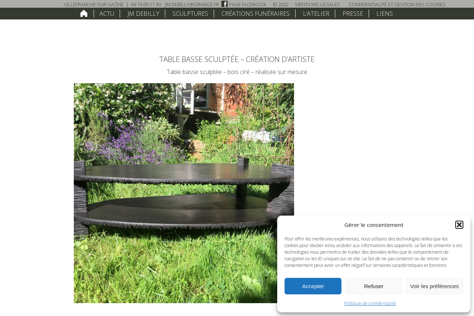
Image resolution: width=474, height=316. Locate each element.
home (84, 13)
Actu (106, 14)
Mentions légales (317, 4)
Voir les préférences (434, 286)
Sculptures (190, 14)
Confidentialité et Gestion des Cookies (397, 4)
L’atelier (316, 14)
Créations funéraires (255, 14)
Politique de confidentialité (370, 303)
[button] (459, 224)
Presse (353, 14)
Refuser (374, 286)
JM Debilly (143, 14)
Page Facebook (243, 4)
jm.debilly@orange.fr (192, 4)
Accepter (313, 286)
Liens (384, 14)
